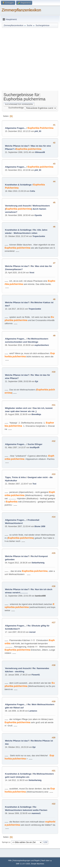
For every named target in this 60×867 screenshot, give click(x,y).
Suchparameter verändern (19, 104)
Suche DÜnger (35, 444)
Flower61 (36, 675)
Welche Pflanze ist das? (17, 146)
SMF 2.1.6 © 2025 (23, 864)
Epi (36, 381)
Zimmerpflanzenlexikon (21, 10)
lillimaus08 (40, 152)
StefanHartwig (38, 563)
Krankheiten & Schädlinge (18, 184)
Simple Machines (37, 864)
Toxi (34, 484)
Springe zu (6, 842)
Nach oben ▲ (46, 860)
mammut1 (36, 813)
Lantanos (33, 711)
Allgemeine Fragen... (15, 128)
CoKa (32, 191)
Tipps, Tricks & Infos (15, 477)
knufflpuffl (34, 447)
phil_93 (38, 131)
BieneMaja (36, 414)
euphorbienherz (42, 345)
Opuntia (38, 215)
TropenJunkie (38, 236)
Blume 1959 (40, 526)
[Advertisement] (30, 59)
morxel (32, 632)
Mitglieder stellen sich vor (18, 408)
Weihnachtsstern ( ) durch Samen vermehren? (27, 208)
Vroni (31, 272)
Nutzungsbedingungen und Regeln (26, 860)
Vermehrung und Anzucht (18, 205)
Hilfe (10, 860)
